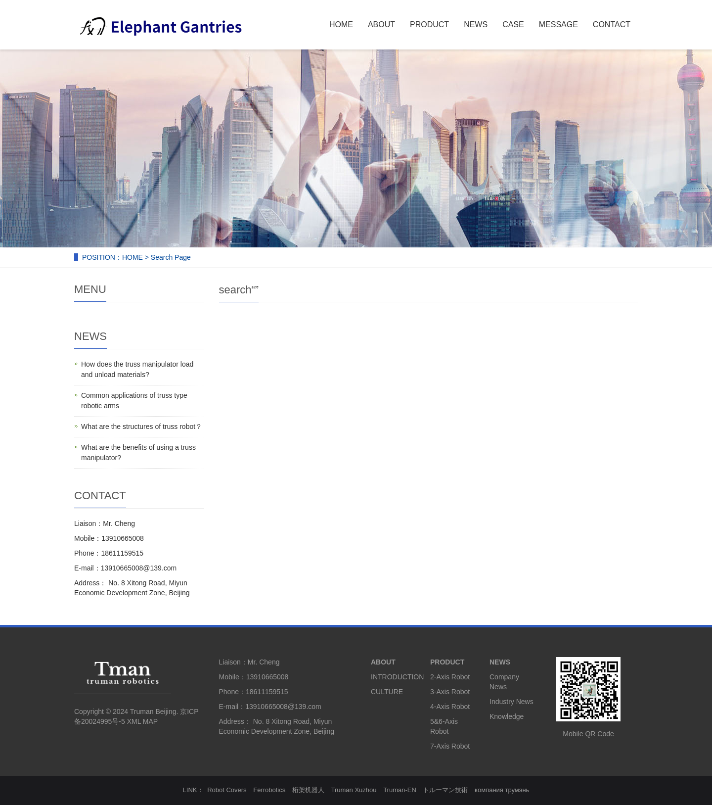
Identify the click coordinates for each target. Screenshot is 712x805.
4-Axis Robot (450, 706)
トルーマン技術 (445, 790)
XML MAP (142, 721)
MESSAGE (558, 24)
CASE (513, 24)
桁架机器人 (308, 790)
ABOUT (381, 24)
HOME (341, 24)
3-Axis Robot (450, 692)
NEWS (476, 24)
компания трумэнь (502, 790)
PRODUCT (429, 24)
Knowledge (507, 716)
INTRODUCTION (397, 677)
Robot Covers (226, 790)
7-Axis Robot (450, 746)
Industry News (512, 702)
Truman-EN (399, 790)
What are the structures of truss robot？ (141, 426)
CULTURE (387, 692)
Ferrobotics (269, 790)
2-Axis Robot (450, 677)
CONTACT (611, 24)
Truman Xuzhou (354, 790)
